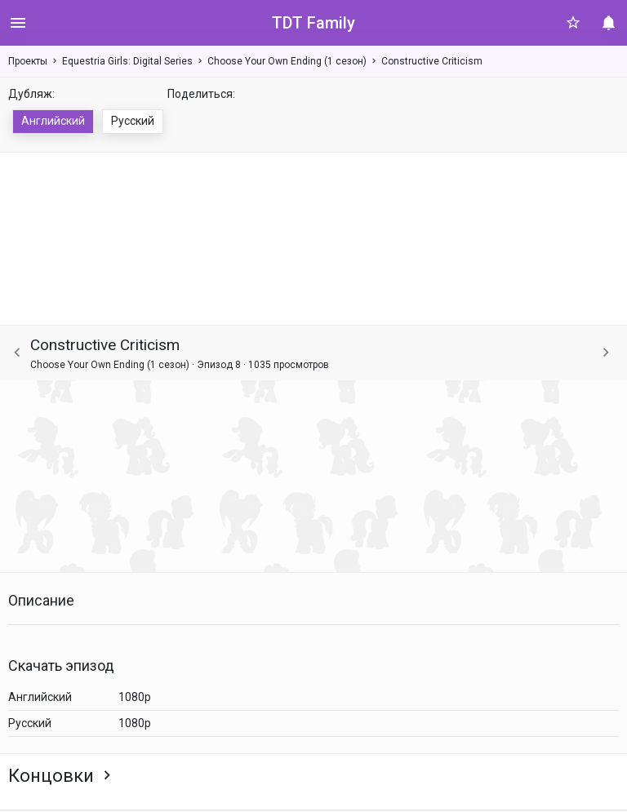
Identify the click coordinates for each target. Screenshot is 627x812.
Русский (132, 120)
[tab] (313, 775)
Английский (53, 120)
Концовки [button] (62, 775)
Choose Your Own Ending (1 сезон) (287, 61)
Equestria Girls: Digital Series (127, 61)
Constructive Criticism (431, 61)
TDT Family (313, 23)
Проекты (27, 61)
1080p (134, 696)
